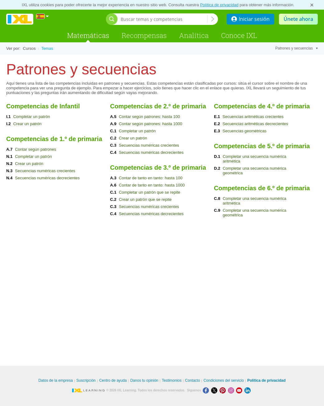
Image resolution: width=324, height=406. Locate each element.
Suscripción (86, 380)
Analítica (194, 35)
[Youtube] (240, 390)
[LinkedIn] (248, 390)
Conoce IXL (239, 35)
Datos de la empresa (55, 380)
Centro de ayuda (113, 380)
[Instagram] (232, 390)
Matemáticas (88, 35)
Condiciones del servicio (223, 380)
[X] (215, 390)
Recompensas (144, 35)
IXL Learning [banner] (19, 19)
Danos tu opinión (144, 380)
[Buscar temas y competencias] (164, 19)
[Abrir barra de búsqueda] (112, 19)
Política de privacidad (219, 4)
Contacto (192, 380)
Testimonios (171, 380)
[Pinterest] (224, 390)
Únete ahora (298, 19)
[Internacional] (42, 16)
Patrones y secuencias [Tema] (296, 48)
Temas (47, 48)
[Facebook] (207, 390)
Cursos (29, 48)
